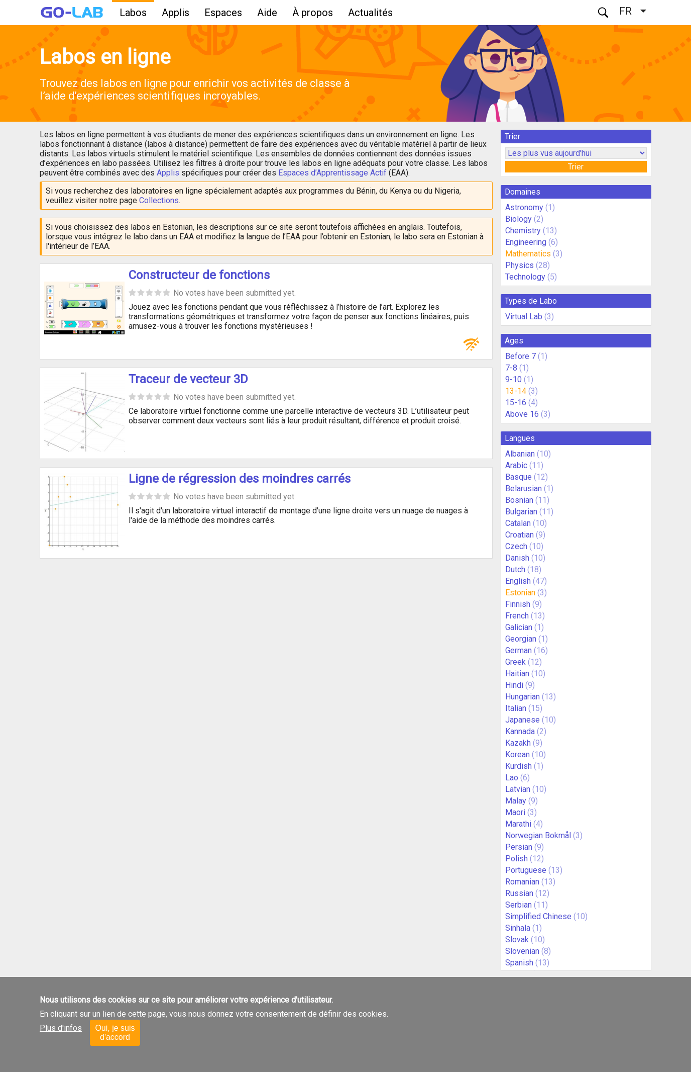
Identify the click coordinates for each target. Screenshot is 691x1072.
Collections (159, 200)
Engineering (525, 242)
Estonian (520, 592)
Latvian (517, 789)
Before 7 (520, 356)
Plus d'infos (61, 1028)
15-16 (515, 402)
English (518, 581)
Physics (519, 265)
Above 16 (522, 414)
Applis (175, 13)
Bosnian (519, 500)
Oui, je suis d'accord (115, 1032)
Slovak (517, 939)
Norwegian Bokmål (538, 835)
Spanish (519, 962)
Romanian (522, 881)
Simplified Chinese (538, 916)
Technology (525, 277)
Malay (515, 801)
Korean (517, 754)
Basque (518, 477)
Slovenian (522, 951)
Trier (576, 166)
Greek (515, 662)
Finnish (517, 604)
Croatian (519, 535)
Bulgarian (521, 511)
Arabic (516, 465)
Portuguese (525, 870)
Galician (518, 627)
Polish (516, 858)
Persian (518, 847)
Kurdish (518, 766)
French (517, 615)
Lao (511, 777)
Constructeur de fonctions (199, 275)
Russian (519, 893)
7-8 (511, 368)
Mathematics (528, 253)
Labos (133, 13)
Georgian (520, 639)
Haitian (517, 673)
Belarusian (523, 488)
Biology (518, 219)
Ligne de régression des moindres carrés (240, 479)
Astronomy (524, 207)
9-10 (513, 379)
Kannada (520, 731)
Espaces (223, 13)
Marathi (518, 824)
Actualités (370, 13)
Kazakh (518, 743)
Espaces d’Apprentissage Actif (332, 172)
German (518, 650)
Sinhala (517, 928)
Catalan (518, 523)
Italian (515, 708)
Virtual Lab (523, 316)
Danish (517, 558)
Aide (267, 13)
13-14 (515, 391)
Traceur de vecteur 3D (188, 379)
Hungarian (522, 696)
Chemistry (523, 230)
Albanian (520, 454)
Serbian (518, 905)
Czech (516, 546)
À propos (312, 13)
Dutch (515, 569)
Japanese (522, 720)
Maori (515, 812)
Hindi (514, 685)
